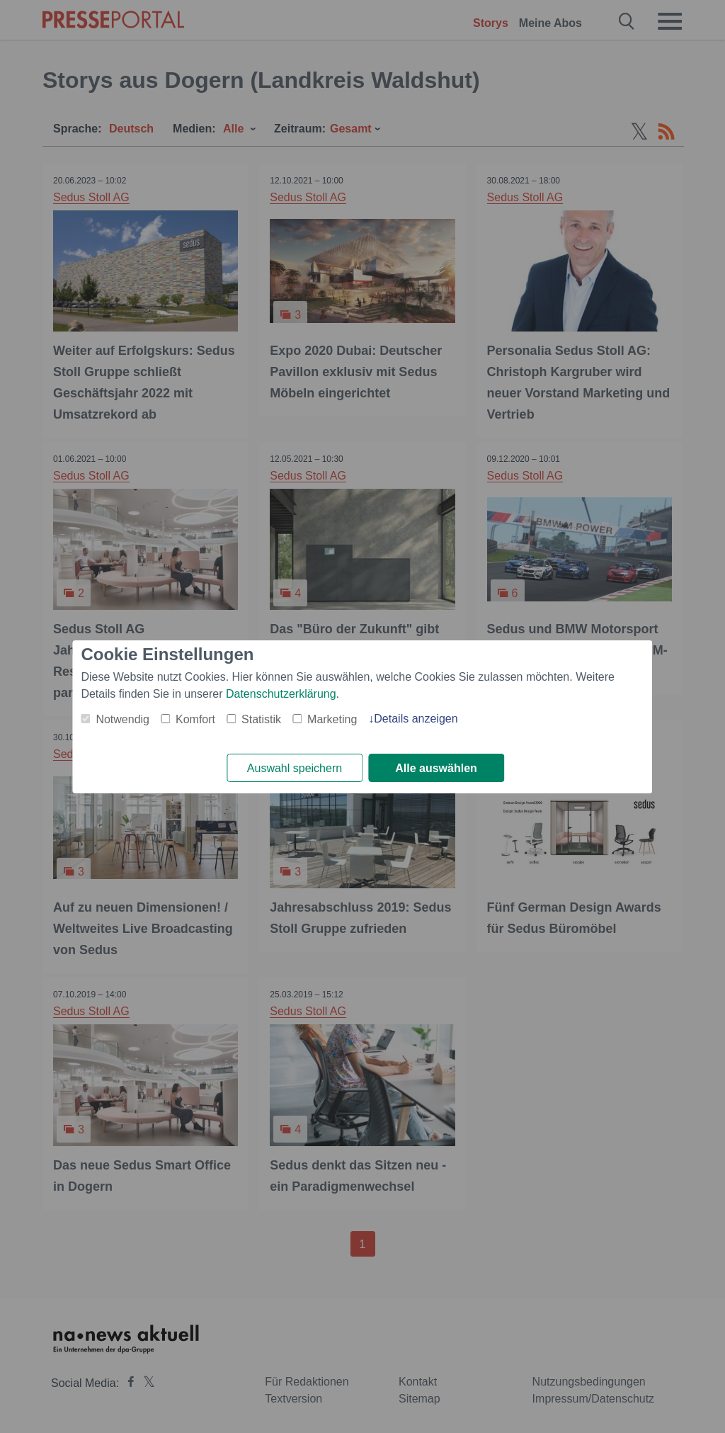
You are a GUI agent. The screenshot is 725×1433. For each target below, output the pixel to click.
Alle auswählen (436, 768)
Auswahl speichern (294, 768)
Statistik (261, 719)
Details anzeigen (415, 719)
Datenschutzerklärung (281, 694)
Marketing (332, 719)
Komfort (195, 719)
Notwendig (122, 719)
